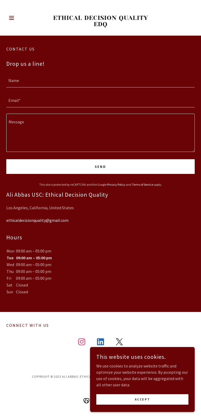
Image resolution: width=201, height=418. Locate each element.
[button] (20, 18)
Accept (142, 399)
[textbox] (100, 80)
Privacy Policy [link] (116, 184)
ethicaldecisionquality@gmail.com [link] (37, 220)
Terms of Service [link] (142, 184)
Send (101, 166)
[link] (100, 24)
